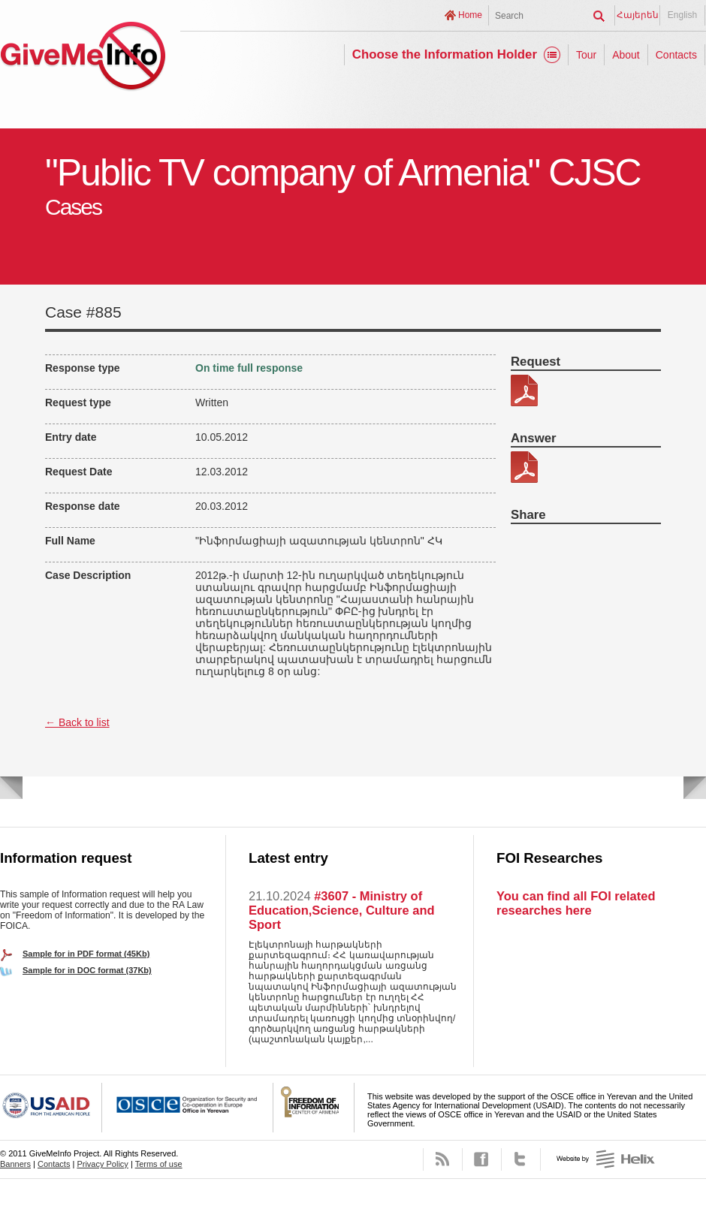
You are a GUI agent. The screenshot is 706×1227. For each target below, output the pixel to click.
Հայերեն (638, 15)
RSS (443, 1159)
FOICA (314, 1107)
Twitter (521, 1159)
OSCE (187, 1107)
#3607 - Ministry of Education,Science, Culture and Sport (342, 910)
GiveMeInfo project (82, 58)
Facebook (482, 1159)
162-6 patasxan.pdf (524, 467)
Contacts (676, 55)
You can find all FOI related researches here (575, 903)
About (626, 55)
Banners (15, 1163)
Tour (586, 55)
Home (470, 15)
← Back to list (77, 722)
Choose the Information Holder (444, 54)
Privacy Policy (102, 1163)
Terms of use (159, 1163)
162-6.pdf (524, 390)
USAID (51, 1107)
